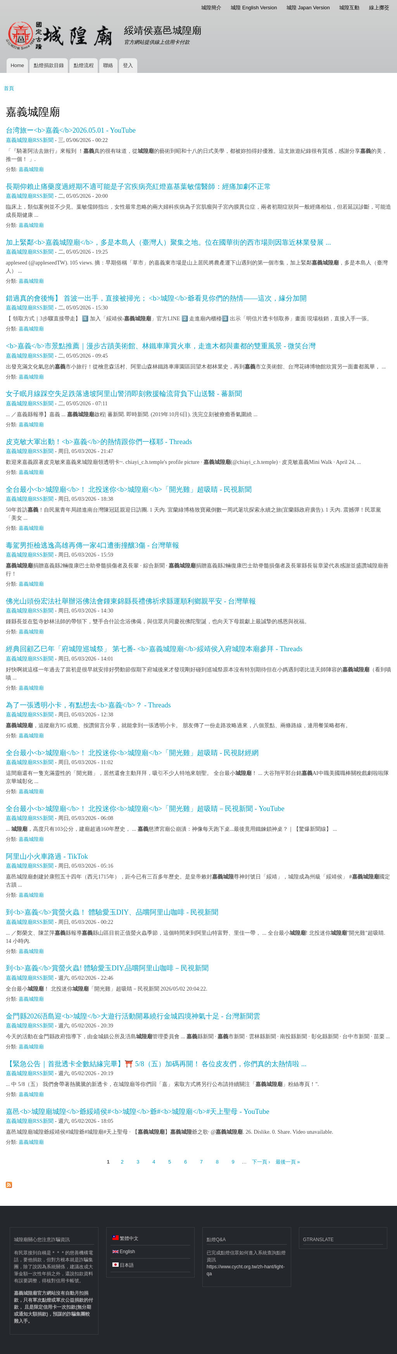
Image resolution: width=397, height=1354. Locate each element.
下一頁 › (261, 1162)
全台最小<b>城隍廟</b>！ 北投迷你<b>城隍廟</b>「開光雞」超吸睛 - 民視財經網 (132, 753)
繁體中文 (125, 1238)
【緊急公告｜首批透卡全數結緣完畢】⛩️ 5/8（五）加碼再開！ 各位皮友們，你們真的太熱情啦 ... (156, 1064)
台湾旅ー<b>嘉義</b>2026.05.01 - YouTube (71, 130)
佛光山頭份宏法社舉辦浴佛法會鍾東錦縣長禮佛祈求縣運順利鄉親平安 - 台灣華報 (131, 601)
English (123, 1251)
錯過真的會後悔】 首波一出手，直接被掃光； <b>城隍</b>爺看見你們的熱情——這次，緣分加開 (156, 298)
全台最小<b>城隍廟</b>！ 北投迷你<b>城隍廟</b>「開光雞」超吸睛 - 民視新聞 (129, 489)
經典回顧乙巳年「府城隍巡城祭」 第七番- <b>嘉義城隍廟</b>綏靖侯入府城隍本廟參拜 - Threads (154, 649)
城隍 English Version (254, 7)
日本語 (123, 1265)
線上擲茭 (379, 7)
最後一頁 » (288, 1162)
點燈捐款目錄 (49, 65)
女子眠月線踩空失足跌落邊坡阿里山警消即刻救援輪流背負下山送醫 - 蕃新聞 (124, 394)
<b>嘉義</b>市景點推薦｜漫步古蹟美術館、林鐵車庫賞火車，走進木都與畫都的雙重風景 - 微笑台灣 (161, 346)
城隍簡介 (211, 7)
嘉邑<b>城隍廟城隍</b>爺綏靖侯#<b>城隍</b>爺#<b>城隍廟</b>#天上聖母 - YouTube (137, 1111)
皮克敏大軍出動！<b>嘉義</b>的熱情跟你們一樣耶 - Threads (99, 442)
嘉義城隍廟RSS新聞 (30, 140)
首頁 (9, 88)
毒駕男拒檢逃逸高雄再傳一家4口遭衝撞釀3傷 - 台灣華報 (92, 545)
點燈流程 (84, 65)
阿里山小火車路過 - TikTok (47, 856)
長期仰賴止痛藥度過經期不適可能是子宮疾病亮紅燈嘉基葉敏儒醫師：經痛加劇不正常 (138, 186)
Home (17, 65)
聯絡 (108, 65)
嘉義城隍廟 (31, 169)
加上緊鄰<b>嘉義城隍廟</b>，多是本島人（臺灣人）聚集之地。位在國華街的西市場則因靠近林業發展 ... (168, 242)
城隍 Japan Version (308, 7)
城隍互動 (349, 7)
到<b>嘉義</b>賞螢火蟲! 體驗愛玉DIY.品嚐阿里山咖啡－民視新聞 (107, 968)
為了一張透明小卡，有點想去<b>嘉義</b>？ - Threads (88, 705)
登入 (128, 65)
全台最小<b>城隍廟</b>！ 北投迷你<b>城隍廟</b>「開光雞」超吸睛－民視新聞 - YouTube (145, 809)
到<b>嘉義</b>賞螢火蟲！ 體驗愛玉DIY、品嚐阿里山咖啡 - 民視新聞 (112, 912)
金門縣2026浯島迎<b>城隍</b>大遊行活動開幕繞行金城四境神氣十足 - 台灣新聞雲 (133, 1016)
